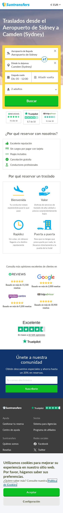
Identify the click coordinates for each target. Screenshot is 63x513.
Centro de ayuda (11, 429)
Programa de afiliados (44, 429)
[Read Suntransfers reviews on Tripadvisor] (46, 296)
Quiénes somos (10, 443)
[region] (31, 483)
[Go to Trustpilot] (45, 408)
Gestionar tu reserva (13, 423)
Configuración (31, 501)
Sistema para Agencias (44, 423)
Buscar (32, 101)
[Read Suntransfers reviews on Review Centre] (17, 297)
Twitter (39, 450)
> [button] (55, 51)
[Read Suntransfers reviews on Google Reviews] (46, 277)
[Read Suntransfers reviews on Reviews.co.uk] (17, 276)
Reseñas (7, 449)
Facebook (40, 444)
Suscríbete (31, 388)
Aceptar (31, 492)
